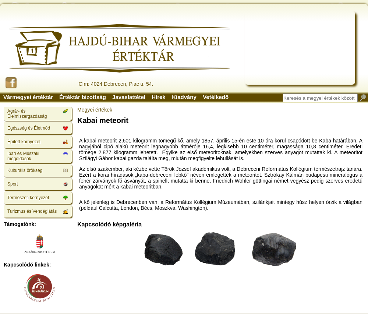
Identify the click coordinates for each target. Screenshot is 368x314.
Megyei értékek (94, 110)
